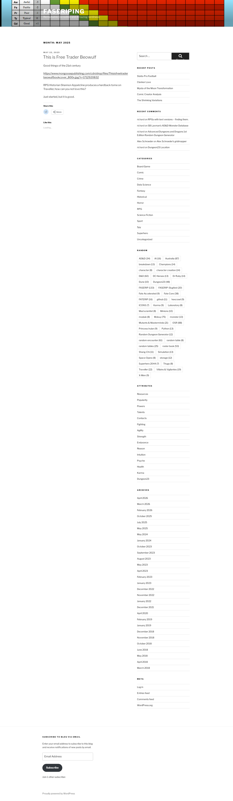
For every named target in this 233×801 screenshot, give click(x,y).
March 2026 (143, 504)
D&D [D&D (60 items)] (144, 276)
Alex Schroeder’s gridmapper (172, 141)
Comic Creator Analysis (149, 94)
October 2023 (144, 546)
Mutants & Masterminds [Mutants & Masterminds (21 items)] (153, 322)
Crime (140, 178)
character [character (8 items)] (145, 270)
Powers (141, 406)
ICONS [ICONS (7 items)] (144, 305)
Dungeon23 (143, 478)
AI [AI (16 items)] (157, 258)
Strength (141, 436)
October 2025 (144, 516)
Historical (142, 196)
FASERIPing (64, 11)
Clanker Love (144, 82)
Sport (140, 221)
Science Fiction (145, 215)
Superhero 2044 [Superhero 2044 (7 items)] (149, 363)
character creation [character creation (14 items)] (168, 270)
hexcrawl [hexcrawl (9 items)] (178, 299)
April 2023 (142, 570)
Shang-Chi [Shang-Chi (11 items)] (146, 352)
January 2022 (144, 601)
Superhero (142, 233)
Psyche (141, 460)
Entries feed (143, 693)
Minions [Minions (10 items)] (166, 311)
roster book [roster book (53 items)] (170, 346)
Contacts (142, 418)
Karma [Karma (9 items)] (158, 305)
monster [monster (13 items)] (176, 316)
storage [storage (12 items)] (166, 357)
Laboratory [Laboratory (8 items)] (175, 305)
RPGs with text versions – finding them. (168, 119)
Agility (140, 430)
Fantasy (141, 190)
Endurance (142, 442)
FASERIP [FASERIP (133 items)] (146, 287)
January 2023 (144, 583)
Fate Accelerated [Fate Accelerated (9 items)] (149, 293)
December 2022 (145, 589)
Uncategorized (144, 239)
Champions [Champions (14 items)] (167, 264)
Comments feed (145, 699)
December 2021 (145, 607)
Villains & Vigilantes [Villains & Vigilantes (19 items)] (168, 369)
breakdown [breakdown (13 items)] (147, 264)
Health (140, 466)
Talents (141, 412)
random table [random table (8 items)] (175, 340)
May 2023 (142, 564)
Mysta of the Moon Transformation (155, 88)
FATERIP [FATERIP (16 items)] (146, 299)
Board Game (143, 166)
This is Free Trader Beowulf (69, 57)
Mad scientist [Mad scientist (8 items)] (147, 311)
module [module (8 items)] (144, 316)
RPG (139, 209)
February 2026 (144, 510)
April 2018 (142, 661)
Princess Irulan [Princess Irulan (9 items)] (148, 328)
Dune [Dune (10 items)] (144, 281)
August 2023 (144, 558)
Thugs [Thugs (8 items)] (168, 363)
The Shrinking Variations (149, 100)
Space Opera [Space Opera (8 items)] (147, 357)
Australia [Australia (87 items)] (172, 258)
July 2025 (142, 522)
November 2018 (145, 637)
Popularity (142, 400)
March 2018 (143, 667)
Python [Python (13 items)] (167, 328)
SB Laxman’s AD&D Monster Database (168, 125)
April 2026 (142, 498)
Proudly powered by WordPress (58, 793)
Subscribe (52, 767)
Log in (140, 687)
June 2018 (142, 649)
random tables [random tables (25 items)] (148, 346)
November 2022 (145, 595)
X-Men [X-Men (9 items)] (144, 375)
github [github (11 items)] (162, 299)
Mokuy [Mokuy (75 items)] (160, 316)
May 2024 (142, 534)
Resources (142, 394)
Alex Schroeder (145, 141)
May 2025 (142, 528)
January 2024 (144, 540)
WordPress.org (145, 705)
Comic (140, 172)
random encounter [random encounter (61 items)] (150, 340)
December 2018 (145, 631)
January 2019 (144, 625)
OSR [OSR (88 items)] (177, 322)
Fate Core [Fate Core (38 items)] (171, 293)
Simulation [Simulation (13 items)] (165, 352)
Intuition (141, 454)
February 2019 (144, 619)
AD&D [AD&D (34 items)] (144, 258)
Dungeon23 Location (159, 147)
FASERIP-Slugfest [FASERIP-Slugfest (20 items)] (170, 287)
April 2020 (142, 613)
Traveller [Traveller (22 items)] (145, 369)
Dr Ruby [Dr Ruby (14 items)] (179, 276)
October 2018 (144, 643)
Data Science (144, 184)
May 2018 (142, 655)
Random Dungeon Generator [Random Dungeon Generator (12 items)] (156, 334)
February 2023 (144, 576)
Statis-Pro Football (146, 76)
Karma (140, 472)
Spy (139, 227)
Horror (140, 202)
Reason (141, 448)
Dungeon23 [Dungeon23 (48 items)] (161, 281)
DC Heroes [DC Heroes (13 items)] (160, 276)
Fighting (141, 424)
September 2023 (146, 552)
